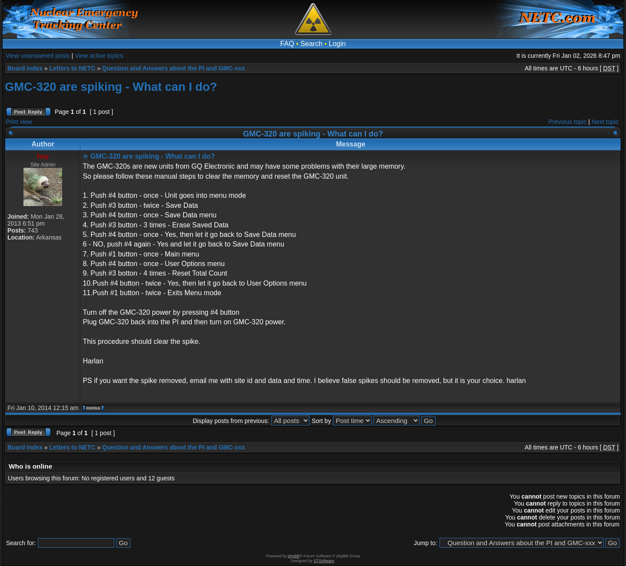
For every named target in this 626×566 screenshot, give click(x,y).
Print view (19, 121)
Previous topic (568, 121)
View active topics (99, 55)
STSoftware (324, 561)
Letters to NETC (72, 68)
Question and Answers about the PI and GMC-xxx (173, 68)
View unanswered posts (38, 55)
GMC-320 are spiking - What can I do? (111, 86)
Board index (25, 68)
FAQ (287, 43)
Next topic (605, 121)
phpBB (294, 556)
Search (311, 43)
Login (337, 43)
